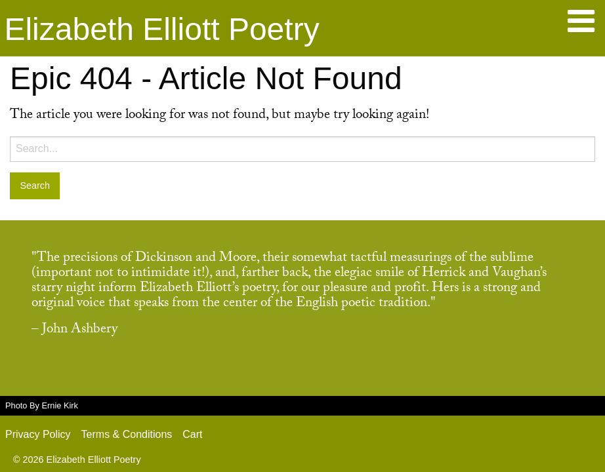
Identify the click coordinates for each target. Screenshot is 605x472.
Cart (192, 434)
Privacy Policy (38, 434)
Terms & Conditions (127, 434)
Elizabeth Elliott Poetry (161, 29)
